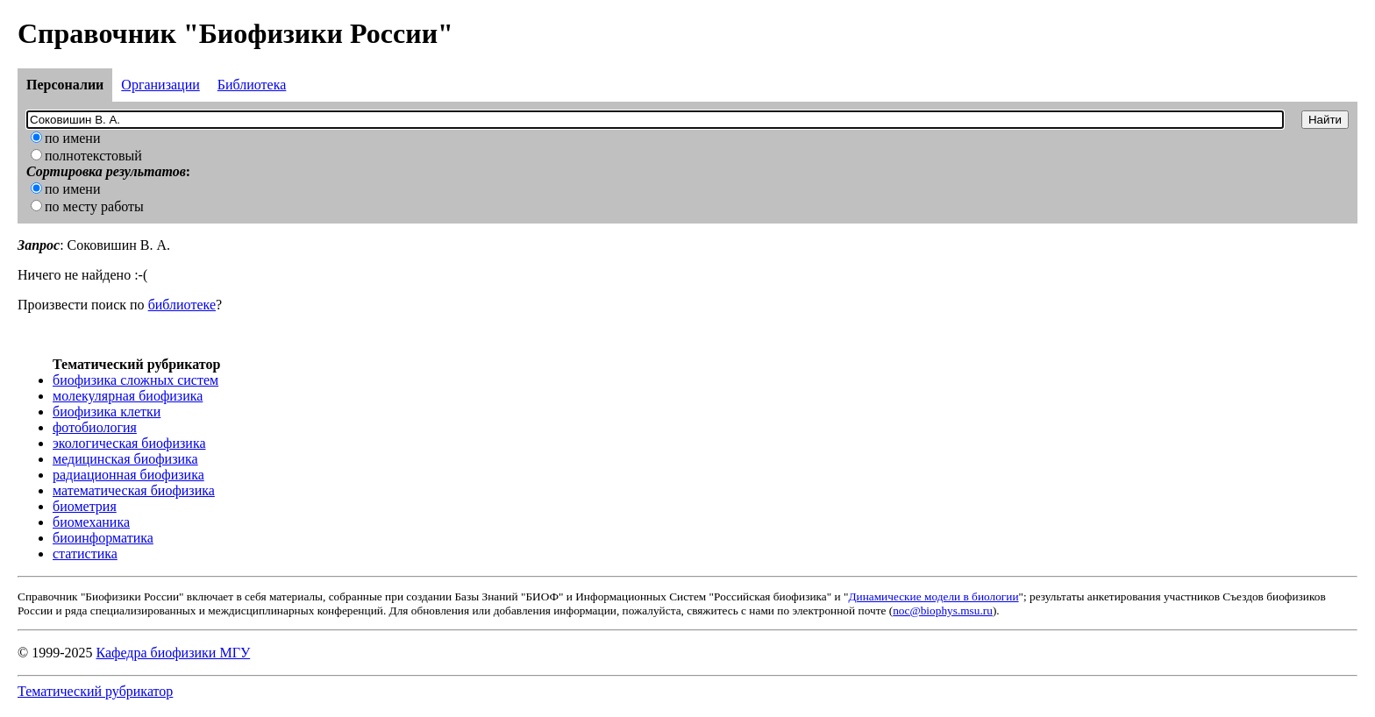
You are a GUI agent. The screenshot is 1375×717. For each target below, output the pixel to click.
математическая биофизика (134, 490)
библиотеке (182, 304)
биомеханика (91, 522)
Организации (160, 84)
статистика (85, 553)
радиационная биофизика (128, 474)
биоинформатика (103, 537)
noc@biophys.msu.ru (943, 610)
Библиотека (252, 84)
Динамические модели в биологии (933, 596)
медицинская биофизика (125, 458)
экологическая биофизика (129, 443)
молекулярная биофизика (128, 395)
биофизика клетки (106, 411)
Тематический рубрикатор (95, 691)
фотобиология (95, 427)
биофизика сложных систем (135, 380)
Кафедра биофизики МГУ (173, 652)
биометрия (85, 506)
